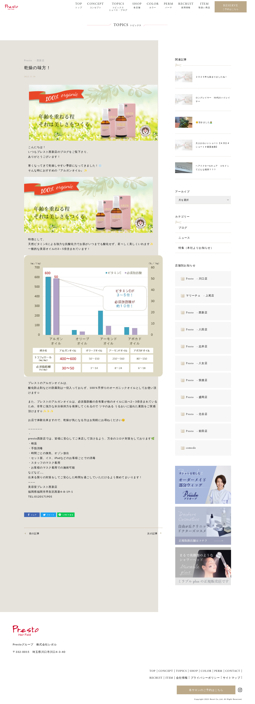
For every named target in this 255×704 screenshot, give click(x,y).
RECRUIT (186, 5)
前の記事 (34, 533)
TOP (78, 5)
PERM (168, 5)
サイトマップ (231, 677)
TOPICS (118, 6)
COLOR (153, 5)
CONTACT (232, 671)
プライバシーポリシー (205, 677)
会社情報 (182, 677)
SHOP (137, 5)
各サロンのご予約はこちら (206, 689)
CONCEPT (95, 5)
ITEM (204, 5)
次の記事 (152, 533)
